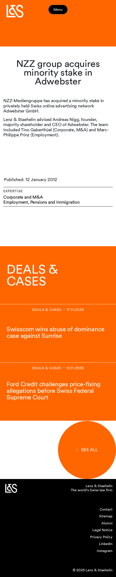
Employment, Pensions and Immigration (41, 202)
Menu (58, 9)
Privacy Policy (101, 537)
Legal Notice (102, 530)
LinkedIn (105, 544)
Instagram (104, 551)
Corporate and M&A (23, 197)
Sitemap (105, 516)
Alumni (106, 523)
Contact (106, 509)
